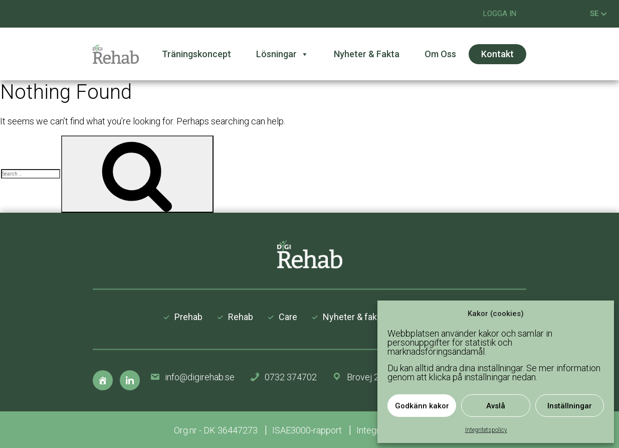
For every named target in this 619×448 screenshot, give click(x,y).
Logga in (499, 13)
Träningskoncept (196, 54)
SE (598, 13)
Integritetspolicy (486, 429)
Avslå (495, 405)
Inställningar (569, 405)
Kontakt (497, 54)
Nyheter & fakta (366, 54)
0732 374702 (291, 377)
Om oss (440, 54)
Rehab (240, 317)
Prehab (188, 317)
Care (288, 317)
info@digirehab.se (200, 377)
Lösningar (282, 54)
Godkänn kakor (422, 405)
